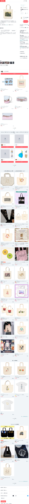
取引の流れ (22, 51)
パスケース (2, 123)
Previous (1, 11)
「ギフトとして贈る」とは (24, 27)
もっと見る (14, 166)
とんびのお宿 (6, 71)
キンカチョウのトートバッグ (18, 89)
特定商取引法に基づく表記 (23, 56)
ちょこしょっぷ (19, 159)
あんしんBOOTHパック (22, 39)
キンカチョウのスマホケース (4, 89)
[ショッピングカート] (26, 1)
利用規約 (4, 503)
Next (14, 11)
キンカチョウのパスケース (4, 124)
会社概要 (2, 503)
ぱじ (3, 159)
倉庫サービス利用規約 (9, 503)
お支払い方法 (22, 53)
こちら (7, 24)
